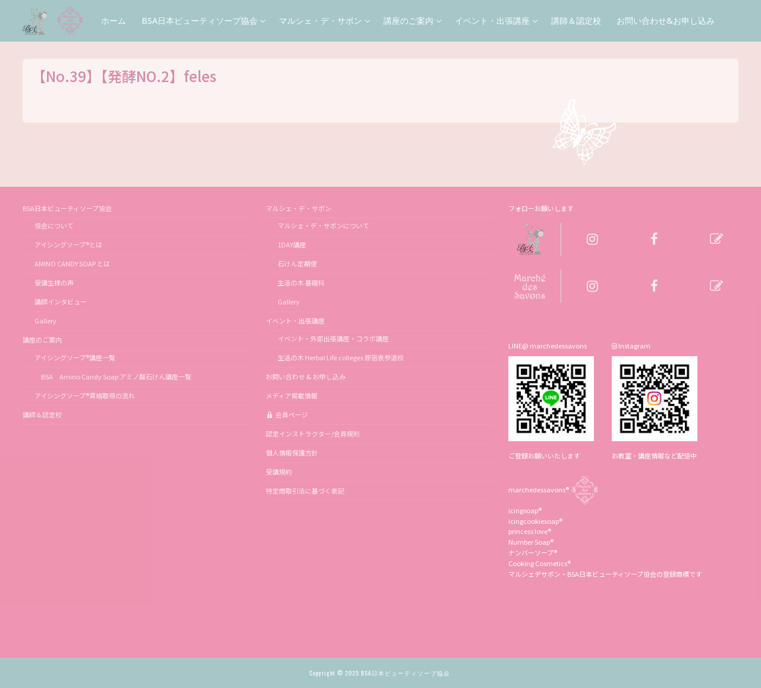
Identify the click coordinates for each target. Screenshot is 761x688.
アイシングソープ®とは (68, 244)
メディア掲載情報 (291, 395)
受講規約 (279, 471)
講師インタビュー (60, 301)
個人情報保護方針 (292, 452)
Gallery (45, 320)
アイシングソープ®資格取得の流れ (84, 395)
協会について (54, 225)
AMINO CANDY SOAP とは (72, 263)
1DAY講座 (292, 244)
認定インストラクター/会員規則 (313, 433)
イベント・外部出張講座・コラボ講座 (333, 338)
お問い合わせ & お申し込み (305, 376)
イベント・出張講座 (296, 320)
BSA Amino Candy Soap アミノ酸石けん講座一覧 (112, 376)
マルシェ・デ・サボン (299, 208)
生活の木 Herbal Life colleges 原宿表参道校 (341, 357)
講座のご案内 (43, 339)
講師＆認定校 (42, 414)
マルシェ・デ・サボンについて (323, 225)
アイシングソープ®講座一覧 (74, 357)
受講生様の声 (54, 282)
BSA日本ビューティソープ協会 (68, 208)
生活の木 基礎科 (301, 282)
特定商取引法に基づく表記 (305, 490)
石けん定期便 (297, 263)
